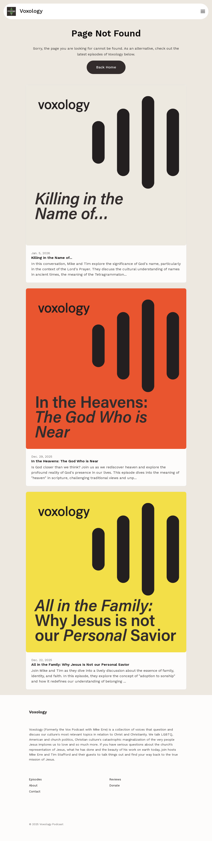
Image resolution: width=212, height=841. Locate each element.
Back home (106, 67)
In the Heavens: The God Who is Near (64, 461)
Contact (34, 791)
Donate (114, 785)
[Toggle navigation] (203, 11)
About (33, 785)
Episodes (35, 779)
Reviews (115, 779)
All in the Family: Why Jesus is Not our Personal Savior (80, 664)
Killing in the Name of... (51, 258)
